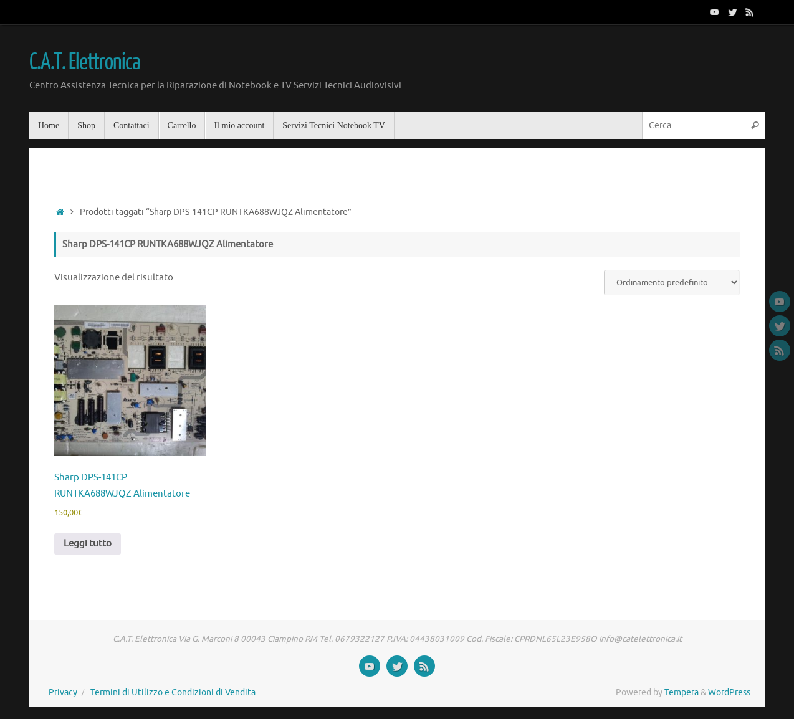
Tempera (681, 692)
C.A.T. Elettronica (84, 62)
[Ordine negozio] (672, 282)
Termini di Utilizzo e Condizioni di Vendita (173, 692)
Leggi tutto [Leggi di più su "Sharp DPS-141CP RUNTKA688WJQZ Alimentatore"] (88, 544)
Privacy (63, 692)
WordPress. (730, 692)
